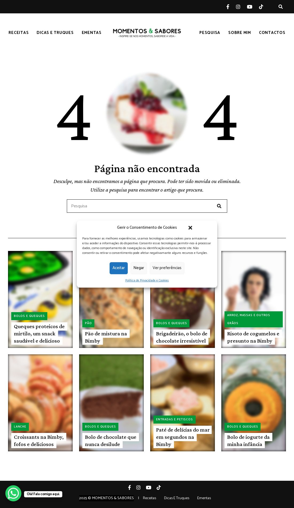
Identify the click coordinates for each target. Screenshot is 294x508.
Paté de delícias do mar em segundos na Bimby (183, 437)
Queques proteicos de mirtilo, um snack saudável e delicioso (39, 333)
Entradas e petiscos (174, 419)
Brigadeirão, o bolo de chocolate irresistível (181, 337)
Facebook (231, 6)
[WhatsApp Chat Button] (13, 493)
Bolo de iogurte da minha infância (248, 440)
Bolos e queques (29, 316)
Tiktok (264, 6)
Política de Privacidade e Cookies (147, 280)
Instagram (241, 6)
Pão (88, 323)
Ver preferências (167, 268)
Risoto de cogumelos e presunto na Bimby (253, 337)
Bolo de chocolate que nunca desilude (110, 440)
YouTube (253, 6)
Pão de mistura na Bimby (106, 337)
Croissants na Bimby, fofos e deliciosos (39, 440)
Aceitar (119, 268)
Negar (138, 268)
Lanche (20, 426)
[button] (190, 227)
